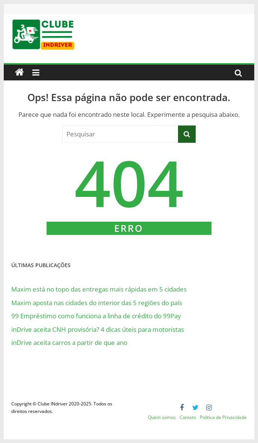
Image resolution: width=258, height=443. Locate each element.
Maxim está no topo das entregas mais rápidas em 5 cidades (99, 289)
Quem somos (162, 417)
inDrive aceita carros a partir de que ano (69, 342)
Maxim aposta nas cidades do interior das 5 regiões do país (96, 302)
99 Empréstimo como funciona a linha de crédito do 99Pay (96, 315)
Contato (188, 417)
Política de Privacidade (223, 417)
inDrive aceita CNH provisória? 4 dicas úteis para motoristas (97, 329)
